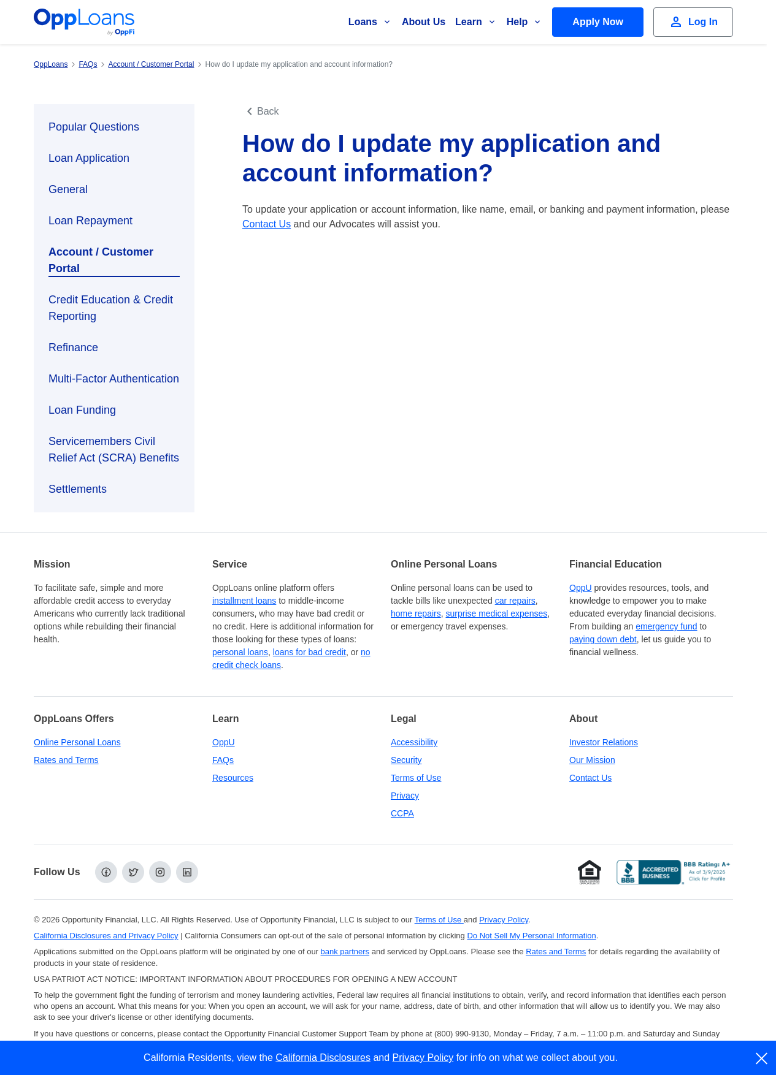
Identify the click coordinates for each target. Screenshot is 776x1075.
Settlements (77, 489)
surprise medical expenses (496, 613)
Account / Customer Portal (100, 260)
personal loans (240, 652)
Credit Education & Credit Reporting (110, 308)
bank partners (345, 951)
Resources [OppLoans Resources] (232, 778)
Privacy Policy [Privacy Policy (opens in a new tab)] (503, 919)
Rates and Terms (66, 760)
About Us (423, 22)
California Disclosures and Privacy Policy (106, 935)
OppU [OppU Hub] (580, 588)
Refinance (73, 347)
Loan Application (88, 158)
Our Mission (592, 760)
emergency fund (666, 626)
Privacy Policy (423, 1057)
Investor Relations (603, 742)
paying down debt (603, 639)
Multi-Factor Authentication (113, 379)
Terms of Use (416, 778)
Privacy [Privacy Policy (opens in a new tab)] (405, 795)
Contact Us (266, 224)
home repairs (416, 613)
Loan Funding (82, 410)
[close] (762, 1058)
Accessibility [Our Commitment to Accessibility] (414, 742)
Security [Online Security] (406, 760)
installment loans (244, 601)
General (68, 189)
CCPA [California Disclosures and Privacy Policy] (402, 813)
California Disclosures (323, 1057)
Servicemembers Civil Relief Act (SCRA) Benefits (113, 449)
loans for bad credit (309, 652)
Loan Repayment (90, 221)
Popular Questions (93, 127)
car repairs (515, 601)
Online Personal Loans (77, 742)
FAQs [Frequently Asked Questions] (223, 760)
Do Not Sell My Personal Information (531, 935)
